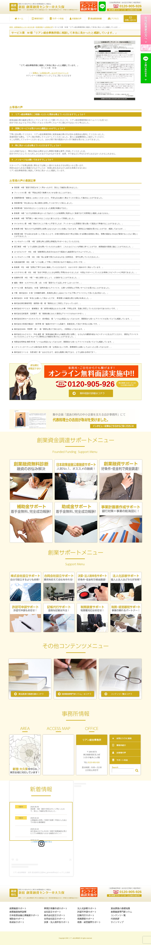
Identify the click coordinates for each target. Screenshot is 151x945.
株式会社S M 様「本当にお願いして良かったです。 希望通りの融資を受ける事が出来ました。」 (53, 298)
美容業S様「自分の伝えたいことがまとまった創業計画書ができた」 (41, 208)
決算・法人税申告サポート (56, 922)
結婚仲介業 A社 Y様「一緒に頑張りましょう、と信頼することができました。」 (47, 278)
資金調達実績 (115, 2)
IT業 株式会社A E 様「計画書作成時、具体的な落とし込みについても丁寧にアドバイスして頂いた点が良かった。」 (61, 293)
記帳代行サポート (85, 915)
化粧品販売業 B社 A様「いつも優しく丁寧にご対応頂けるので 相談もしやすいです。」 (50, 262)
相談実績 (136, 2)
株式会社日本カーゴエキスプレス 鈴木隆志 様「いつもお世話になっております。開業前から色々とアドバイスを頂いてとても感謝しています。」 (73, 319)
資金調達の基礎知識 (120, 908)
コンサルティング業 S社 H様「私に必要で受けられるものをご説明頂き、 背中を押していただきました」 (57, 257)
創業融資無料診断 (17, 912)
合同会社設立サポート (54, 919)
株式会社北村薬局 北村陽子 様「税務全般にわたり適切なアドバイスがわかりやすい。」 (50, 314)
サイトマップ (117, 922)
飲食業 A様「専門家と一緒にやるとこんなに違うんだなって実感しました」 (45, 218)
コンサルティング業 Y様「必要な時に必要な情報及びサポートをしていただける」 (47, 241)
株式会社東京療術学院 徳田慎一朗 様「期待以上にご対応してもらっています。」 (47, 303)
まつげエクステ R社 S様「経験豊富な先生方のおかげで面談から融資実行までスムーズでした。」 (54, 252)
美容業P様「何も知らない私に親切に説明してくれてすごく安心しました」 (44, 203)
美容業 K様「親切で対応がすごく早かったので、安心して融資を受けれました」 (46, 187)
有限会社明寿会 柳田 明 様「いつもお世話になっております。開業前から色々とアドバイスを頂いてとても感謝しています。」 (64, 342)
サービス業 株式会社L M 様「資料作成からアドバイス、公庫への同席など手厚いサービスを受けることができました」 (62, 288)
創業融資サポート (17, 908)
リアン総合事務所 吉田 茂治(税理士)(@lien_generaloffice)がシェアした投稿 (41, 872)
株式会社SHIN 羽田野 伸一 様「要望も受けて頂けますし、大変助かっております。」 (50, 329)
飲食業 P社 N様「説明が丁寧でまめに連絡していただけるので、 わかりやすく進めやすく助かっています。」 (59, 267)
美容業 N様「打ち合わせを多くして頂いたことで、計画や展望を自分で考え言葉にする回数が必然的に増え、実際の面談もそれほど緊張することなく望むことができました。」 (76, 235)
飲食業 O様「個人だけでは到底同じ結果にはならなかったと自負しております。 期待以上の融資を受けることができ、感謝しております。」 (70, 229)
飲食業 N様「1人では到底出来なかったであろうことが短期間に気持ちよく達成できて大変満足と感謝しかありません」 (62, 213)
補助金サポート (16, 919)
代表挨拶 (115, 919)
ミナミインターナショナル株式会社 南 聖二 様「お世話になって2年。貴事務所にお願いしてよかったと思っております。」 (63, 347)
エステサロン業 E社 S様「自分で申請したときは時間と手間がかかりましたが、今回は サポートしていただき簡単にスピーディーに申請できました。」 (75, 272)
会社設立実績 (127, 2)
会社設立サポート (52, 912)
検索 (137, 770)
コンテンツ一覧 (118, 915)
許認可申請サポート (86, 912)
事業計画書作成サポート (55, 908)
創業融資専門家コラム (121, 912)
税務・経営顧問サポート (89, 922)
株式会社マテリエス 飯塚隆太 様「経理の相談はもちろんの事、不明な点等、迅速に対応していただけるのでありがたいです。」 (66, 308)
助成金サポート (16, 922)
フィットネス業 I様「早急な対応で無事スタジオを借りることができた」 (43, 193)
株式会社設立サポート (54, 915)
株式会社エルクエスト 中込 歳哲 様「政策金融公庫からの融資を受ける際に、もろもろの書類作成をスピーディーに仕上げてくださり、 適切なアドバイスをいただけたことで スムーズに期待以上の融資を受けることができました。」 (76, 335)
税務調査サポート (85, 919)
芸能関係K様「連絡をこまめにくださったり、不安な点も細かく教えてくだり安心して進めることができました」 (59, 198)
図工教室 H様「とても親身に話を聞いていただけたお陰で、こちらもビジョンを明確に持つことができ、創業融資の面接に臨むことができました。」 (74, 247)
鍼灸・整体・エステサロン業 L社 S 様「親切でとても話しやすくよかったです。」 (48, 283)
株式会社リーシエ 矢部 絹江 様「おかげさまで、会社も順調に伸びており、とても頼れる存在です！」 (55, 352)
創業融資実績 (115, 888)
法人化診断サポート (86, 908)
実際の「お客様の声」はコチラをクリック (51, 73)
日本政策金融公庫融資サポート (24, 915)
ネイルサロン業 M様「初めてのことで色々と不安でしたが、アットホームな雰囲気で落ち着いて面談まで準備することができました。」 (69, 224)
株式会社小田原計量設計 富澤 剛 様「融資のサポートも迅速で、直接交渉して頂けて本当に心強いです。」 (57, 324)
